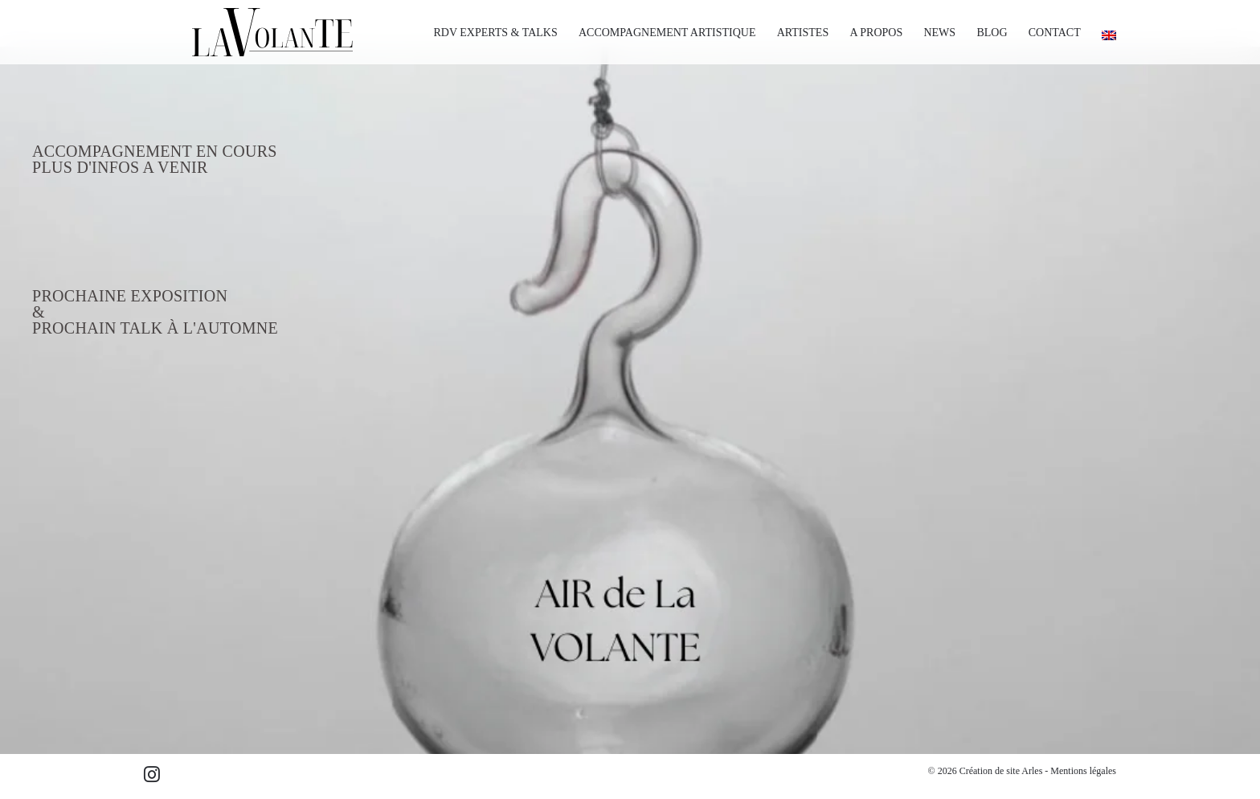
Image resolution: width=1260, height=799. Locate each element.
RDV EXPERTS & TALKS (495, 33)
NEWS (939, 33)
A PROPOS (875, 33)
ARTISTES (803, 33)
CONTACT (1055, 33)
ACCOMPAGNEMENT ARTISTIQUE (667, 33)
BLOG (991, 33)
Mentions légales (1083, 770)
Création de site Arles (1001, 770)
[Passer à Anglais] (1103, 35)
